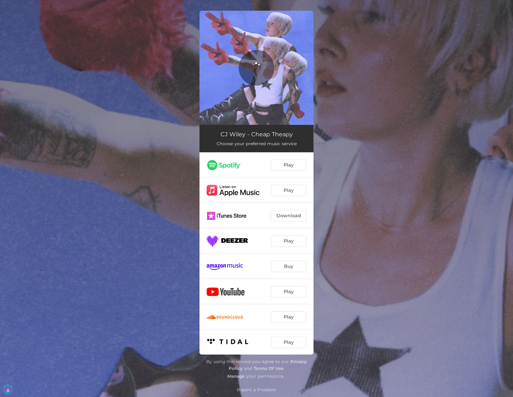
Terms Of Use (269, 368)
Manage (236, 376)
